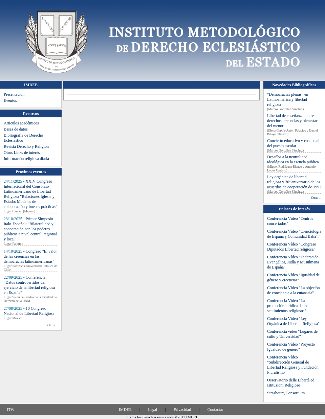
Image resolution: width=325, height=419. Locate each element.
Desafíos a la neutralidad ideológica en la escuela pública (293, 159)
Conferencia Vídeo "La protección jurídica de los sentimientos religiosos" (287, 305)
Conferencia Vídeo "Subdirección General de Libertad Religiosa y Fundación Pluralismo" (293, 365)
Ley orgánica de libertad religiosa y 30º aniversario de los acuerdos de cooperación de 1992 (294, 181)
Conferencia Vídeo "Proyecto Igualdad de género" (291, 347)
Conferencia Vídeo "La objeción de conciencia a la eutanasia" (293, 290)
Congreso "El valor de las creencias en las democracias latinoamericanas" (30, 256)
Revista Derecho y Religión (26, 146)
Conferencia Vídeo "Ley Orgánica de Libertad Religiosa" (293, 321)
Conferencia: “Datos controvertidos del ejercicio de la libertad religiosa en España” (29, 285)
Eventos (10, 100)
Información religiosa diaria (26, 158)
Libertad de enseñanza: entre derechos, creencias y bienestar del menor (292, 120)
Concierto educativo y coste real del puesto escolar (293, 143)
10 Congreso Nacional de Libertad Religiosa (29, 311)
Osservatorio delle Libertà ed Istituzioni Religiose (291, 383)
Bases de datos (16, 129)
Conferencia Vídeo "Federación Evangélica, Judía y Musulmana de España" (293, 262)
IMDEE (125, 409)
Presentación (14, 94)
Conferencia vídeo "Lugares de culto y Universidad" (292, 334)
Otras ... (316, 198)
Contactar (215, 409)
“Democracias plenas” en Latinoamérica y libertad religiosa (287, 99)
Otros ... (52, 325)
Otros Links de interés (22, 152)
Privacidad (182, 409)
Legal (152, 409)
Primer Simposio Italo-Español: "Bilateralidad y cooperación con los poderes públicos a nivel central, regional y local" (30, 228)
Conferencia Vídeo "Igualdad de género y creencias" (293, 277)
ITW (11, 409)
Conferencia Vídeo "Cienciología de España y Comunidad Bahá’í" (294, 234)
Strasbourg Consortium (286, 393)
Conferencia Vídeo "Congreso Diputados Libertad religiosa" (291, 247)
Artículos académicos (21, 123)
